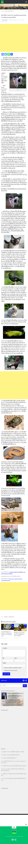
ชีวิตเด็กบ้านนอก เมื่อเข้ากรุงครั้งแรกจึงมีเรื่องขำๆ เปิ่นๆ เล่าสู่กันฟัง (19, 634)
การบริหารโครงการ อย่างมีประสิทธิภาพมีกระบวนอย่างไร (14, 765)
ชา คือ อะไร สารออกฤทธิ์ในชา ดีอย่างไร (11, 754)
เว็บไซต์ (4, 663)
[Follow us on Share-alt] (26, 680)
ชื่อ (3, 658)
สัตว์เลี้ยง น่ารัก (11, 616)
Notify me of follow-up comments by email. (12, 667)
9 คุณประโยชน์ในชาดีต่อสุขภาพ (9, 758)
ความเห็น (5, 648)
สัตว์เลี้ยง (5, 616)
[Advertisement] (14, 23)
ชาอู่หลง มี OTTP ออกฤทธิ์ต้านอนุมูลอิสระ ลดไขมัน (13, 751)
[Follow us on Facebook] (23, 680)
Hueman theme (20, 836)
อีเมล (15, 658)
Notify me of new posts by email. (10, 670)
